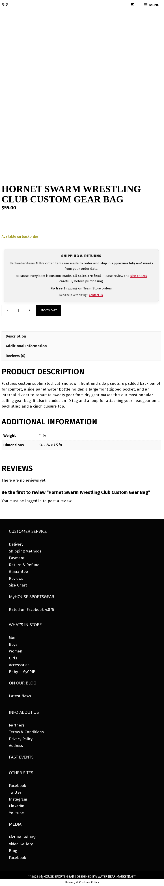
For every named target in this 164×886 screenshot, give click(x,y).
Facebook (17, 785)
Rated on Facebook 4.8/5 (31, 609)
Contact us (96, 295)
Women (15, 651)
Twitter (15, 792)
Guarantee (18, 571)
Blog (13, 850)
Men (13, 637)
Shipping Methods (25, 551)
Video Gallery (21, 844)
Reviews (16, 578)
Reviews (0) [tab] (15, 355)
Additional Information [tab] (26, 346)
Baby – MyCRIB (22, 671)
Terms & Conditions (26, 732)
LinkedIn (16, 806)
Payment (17, 558)
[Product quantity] (18, 310)
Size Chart (18, 585)
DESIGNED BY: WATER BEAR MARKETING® (106, 877)
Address (16, 745)
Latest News (20, 696)
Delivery (16, 544)
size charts (138, 276)
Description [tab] (16, 336)
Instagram (18, 799)
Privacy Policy (20, 739)
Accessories (19, 665)
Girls (13, 658)
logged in (33, 501)
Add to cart (49, 310)
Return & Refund (24, 565)
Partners (16, 725)
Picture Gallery (22, 837)
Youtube (16, 813)
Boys (13, 644)
